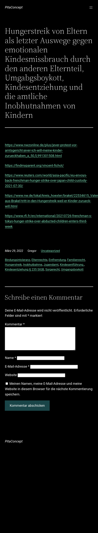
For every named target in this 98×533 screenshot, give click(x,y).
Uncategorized (50, 251)
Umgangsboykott (72, 269)
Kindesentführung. (72, 264)
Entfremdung (57, 260)
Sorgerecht (52, 269)
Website (11, 379)
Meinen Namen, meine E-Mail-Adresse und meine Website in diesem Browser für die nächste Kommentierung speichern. (48, 393)
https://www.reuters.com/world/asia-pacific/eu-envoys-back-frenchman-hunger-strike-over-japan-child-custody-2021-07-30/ (46, 180)
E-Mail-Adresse (17, 371)
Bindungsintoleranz (17, 260)
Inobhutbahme (32, 264)
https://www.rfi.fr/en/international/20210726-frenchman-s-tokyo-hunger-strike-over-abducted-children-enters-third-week (48, 221)
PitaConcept (13, 7)
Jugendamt (51, 264)
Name (10, 362)
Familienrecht (76, 260)
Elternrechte (39, 260)
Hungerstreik (13, 264)
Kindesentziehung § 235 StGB (24, 269)
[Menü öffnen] (91, 7)
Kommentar (14, 324)
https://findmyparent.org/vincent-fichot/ (34, 165)
